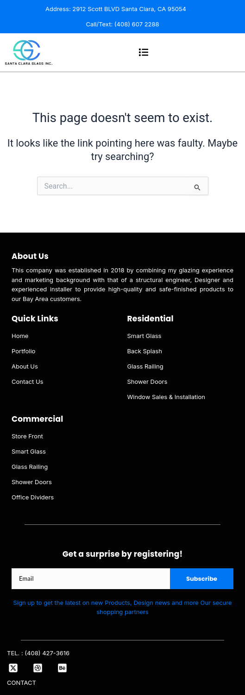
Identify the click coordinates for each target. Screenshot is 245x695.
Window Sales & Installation (166, 396)
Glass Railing (145, 366)
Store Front (27, 436)
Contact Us (27, 381)
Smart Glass (144, 335)
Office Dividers (33, 497)
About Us (25, 366)
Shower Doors (147, 381)
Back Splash (144, 351)
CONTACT (21, 682)
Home (20, 335)
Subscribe (201, 578)
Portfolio (23, 351)
